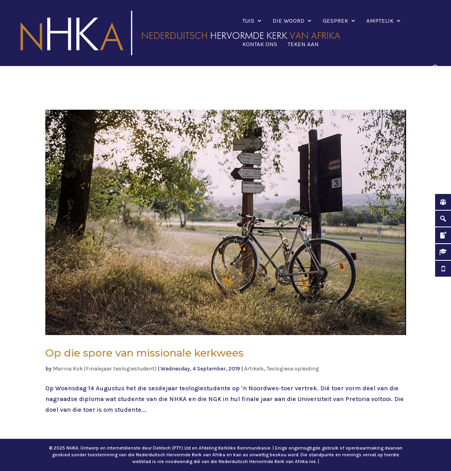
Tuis (248, 21)
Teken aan (303, 44)
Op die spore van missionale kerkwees (144, 353)
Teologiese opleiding (293, 368)
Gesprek (335, 21)
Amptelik (379, 21)
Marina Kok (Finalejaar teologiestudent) (105, 368)
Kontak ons (259, 44)
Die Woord (288, 21)
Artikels (254, 368)
